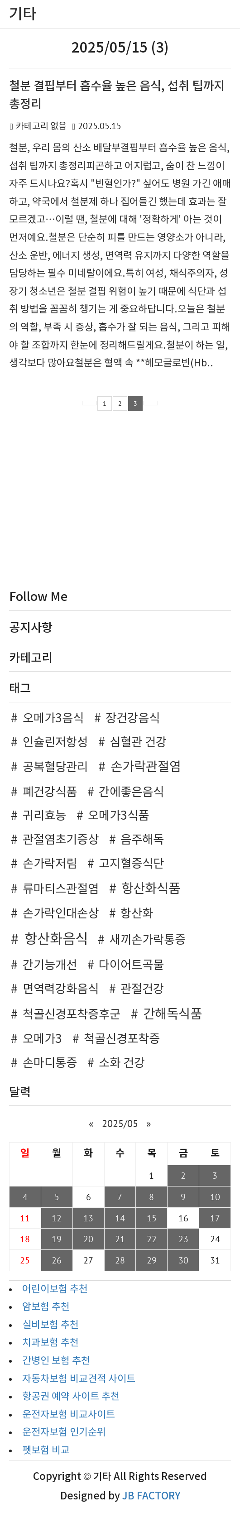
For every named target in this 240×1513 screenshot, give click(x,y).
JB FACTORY (151, 1496)
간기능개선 (50, 965)
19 (57, 1238)
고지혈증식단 (131, 864)
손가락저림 (50, 864)
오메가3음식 (53, 718)
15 (152, 1218)
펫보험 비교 (46, 1450)
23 (183, 1238)
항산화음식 (56, 940)
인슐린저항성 (55, 742)
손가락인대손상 (61, 914)
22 (152, 1238)
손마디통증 (50, 1063)
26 (57, 1260)
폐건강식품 (50, 792)
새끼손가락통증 (148, 940)
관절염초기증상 (61, 840)
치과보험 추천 (50, 1343)
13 (88, 1218)
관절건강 (142, 989)
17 (215, 1218)
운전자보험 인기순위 (64, 1432)
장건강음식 (133, 718)
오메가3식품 (118, 816)
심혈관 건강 (138, 742)
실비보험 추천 (50, 1325)
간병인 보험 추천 (56, 1361)
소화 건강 (122, 1063)
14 (120, 1218)
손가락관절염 (145, 767)
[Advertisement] (120, 502)
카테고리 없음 (41, 126)
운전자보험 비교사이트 (68, 1415)
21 (120, 1238)
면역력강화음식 (61, 989)
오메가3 (42, 1039)
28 (120, 1260)
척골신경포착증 (122, 1039)
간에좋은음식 (131, 792)
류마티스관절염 (61, 889)
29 (152, 1260)
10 (215, 1196)
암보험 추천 (46, 1307)
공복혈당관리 (55, 767)
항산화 (136, 914)
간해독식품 (172, 1014)
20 (88, 1238)
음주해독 (142, 840)
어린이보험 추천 (55, 1289)
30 (183, 1260)
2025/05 (120, 1123)
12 (57, 1218)
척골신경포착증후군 (71, 1015)
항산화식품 (150, 889)
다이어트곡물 (131, 965)
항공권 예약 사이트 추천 (71, 1397)
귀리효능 (44, 816)
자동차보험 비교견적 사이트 (78, 1379)
